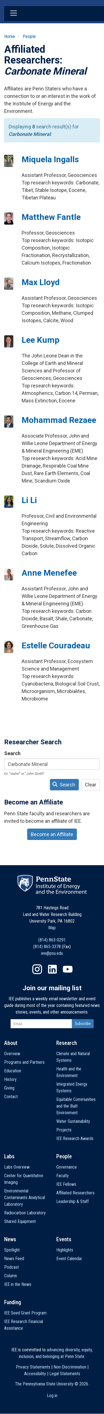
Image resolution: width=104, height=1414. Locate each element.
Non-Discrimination (70, 1367)
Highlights (64, 1250)
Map (52, 927)
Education (12, 1070)
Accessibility (35, 1373)
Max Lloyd (41, 282)
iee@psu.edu (52, 953)
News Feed (14, 1258)
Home (9, 36)
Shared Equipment (20, 1221)
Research (66, 1043)
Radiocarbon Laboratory (25, 1212)
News (10, 1239)
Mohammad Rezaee (59, 420)
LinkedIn (52, 969)
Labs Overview (17, 1167)
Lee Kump (40, 340)
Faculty (62, 1175)
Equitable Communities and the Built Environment (76, 1106)
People (29, 36)
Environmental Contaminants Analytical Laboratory (24, 1197)
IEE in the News (17, 1284)
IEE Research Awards (74, 1138)
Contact (11, 1096)
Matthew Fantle (51, 217)
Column (10, 1275)
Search (12, 753)
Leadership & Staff (72, 1201)
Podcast (11, 1267)
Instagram (37, 969)
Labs (9, 1156)
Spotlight (12, 1250)
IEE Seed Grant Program (25, 1313)
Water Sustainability (73, 1121)
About (10, 1043)
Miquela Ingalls (50, 159)
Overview (12, 1053)
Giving (9, 1088)
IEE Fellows (66, 1184)
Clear (90, 785)
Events (63, 1239)
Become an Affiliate (52, 834)
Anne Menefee (49, 573)
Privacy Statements (33, 1367)
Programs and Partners (24, 1062)
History (10, 1079)
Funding (12, 1302)
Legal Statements (64, 1373)
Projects (64, 1130)
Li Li (29, 500)
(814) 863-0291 (52, 940)
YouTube (67, 969)
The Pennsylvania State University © (51, 1384)
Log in (52, 1395)
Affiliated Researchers (75, 1192)
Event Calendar (69, 1258)
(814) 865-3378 (47, 946)
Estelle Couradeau (56, 645)
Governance (66, 1167)
